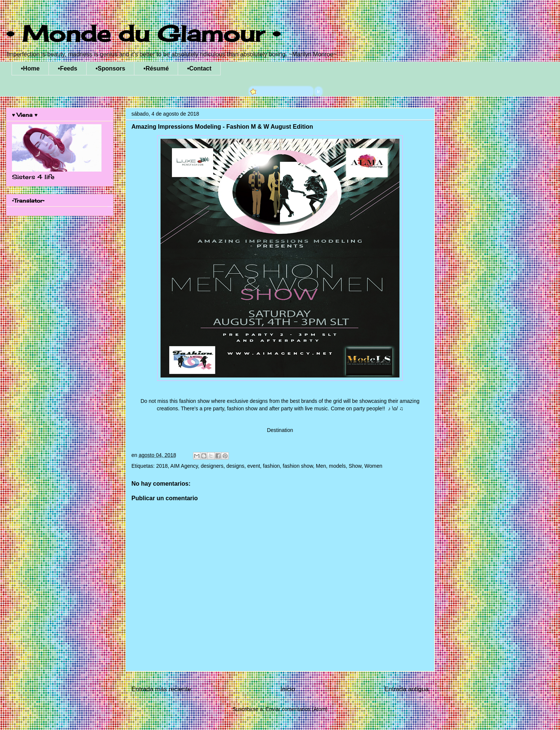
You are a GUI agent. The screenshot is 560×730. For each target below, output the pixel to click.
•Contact (199, 68)
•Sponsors (110, 68)
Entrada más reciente (161, 689)
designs (235, 466)
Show (355, 466)
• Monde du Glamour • (143, 33)
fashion (271, 466)
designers (212, 466)
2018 (162, 466)
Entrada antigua (407, 689)
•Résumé (156, 68)
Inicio (287, 689)
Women (373, 466)
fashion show (298, 466)
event (253, 466)
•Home (30, 68)
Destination (280, 430)
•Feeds (67, 68)
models (337, 466)
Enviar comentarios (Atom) (296, 709)
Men (321, 466)
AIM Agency (184, 466)
